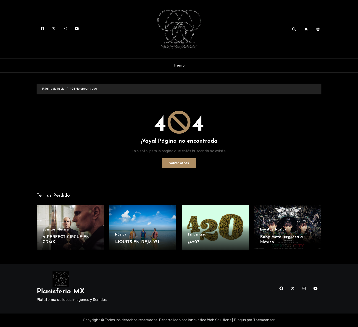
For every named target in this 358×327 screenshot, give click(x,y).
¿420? (193, 242)
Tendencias (196, 234)
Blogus (240, 320)
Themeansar (263, 320)
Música (63, 229)
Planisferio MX (61, 291)
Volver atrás (179, 163)
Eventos (49, 229)
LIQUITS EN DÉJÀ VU (137, 242)
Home (179, 65)
